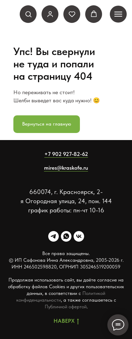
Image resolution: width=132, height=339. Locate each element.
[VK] (79, 236)
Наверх (66, 321)
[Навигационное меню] (118, 14)
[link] (50, 14)
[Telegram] (53, 236)
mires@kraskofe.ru (66, 167)
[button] (28, 14)
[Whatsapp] (66, 236)
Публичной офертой (66, 306)
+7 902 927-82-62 (66, 154)
